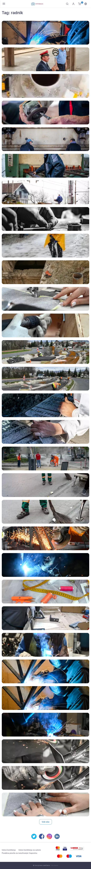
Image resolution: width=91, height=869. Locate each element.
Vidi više (45, 822)
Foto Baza (54, 865)
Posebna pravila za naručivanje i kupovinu (19, 853)
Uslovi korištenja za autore (29, 850)
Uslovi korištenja (9, 850)
